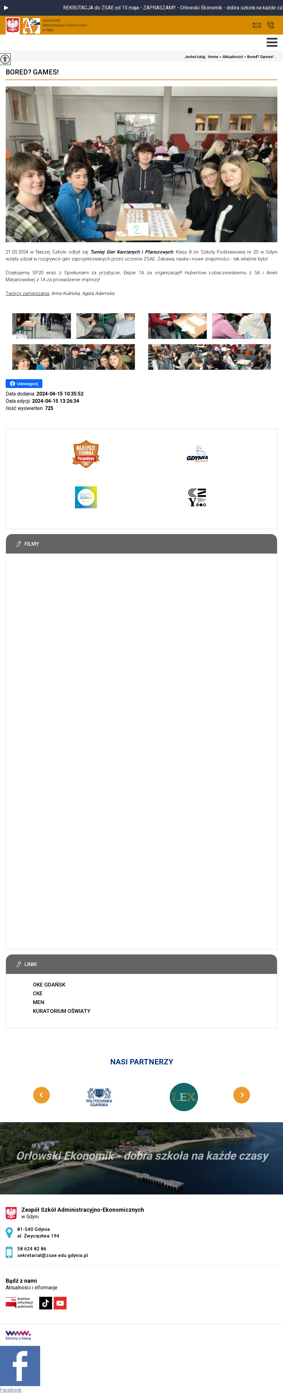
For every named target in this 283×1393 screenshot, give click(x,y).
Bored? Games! (32, 72)
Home (213, 57)
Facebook (11, 1390)
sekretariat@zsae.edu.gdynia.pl (257, 25)
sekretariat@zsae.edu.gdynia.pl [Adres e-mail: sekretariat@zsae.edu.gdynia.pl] (52, 1255)
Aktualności (230, 57)
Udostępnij (24, 383)
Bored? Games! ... (260, 57)
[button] (6, 8)
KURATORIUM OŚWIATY (61, 1011)
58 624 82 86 (270, 25)
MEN (38, 1002)
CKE (38, 993)
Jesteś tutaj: (196, 57)
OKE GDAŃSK (49, 984)
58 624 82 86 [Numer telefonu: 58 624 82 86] (31, 1249)
